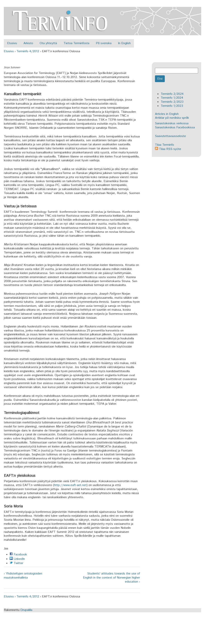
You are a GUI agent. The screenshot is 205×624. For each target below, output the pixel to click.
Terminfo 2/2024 (172, 94)
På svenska (103, 43)
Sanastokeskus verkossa (171, 123)
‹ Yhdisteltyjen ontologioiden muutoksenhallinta (23, 576)
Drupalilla (26, 610)
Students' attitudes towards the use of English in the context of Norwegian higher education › (111, 578)
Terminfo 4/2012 (28, 51)
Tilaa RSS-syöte (168, 149)
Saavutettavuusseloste (170, 136)
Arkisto (28, 43)
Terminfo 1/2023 (172, 106)
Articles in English (167, 114)
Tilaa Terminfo (164, 145)
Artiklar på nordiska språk (172, 118)
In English (124, 43)
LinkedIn (17, 559)
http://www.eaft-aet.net (70, 485)
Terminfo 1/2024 (172, 98)
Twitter (16, 563)
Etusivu (12, 43)
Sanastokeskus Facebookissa (175, 127)
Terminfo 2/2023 (172, 102)
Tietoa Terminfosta (76, 43)
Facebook (18, 554)
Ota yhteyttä (48, 43)
